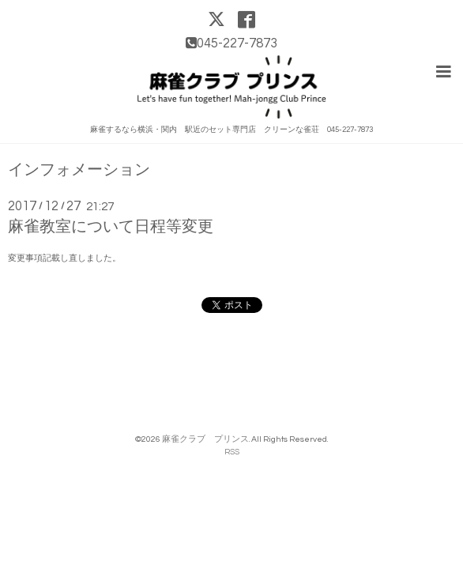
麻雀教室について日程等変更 (110, 225)
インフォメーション (79, 168)
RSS (231, 450)
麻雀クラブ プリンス (205, 437)
